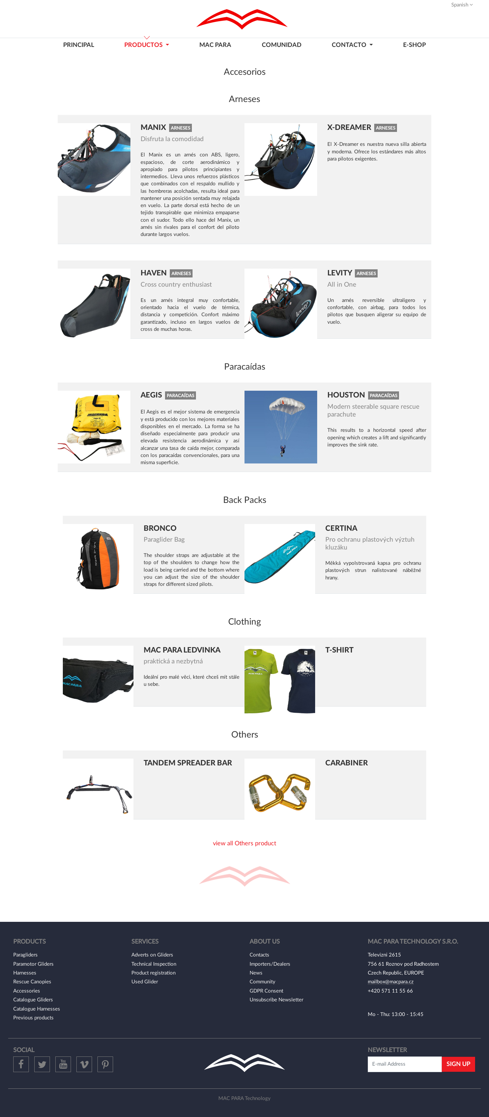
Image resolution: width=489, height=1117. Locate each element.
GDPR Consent (266, 991)
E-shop (414, 45)
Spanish (462, 4)
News (256, 973)
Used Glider (144, 981)
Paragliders (25, 955)
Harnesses (24, 973)
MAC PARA (215, 45)
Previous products (33, 1017)
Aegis (152, 395)
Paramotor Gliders (33, 964)
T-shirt (339, 650)
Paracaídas (180, 396)
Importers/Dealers (270, 964)
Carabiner (346, 763)
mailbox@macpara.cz (391, 981)
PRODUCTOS (144, 45)
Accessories (26, 991)
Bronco (160, 528)
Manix (154, 127)
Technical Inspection (153, 964)
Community (262, 981)
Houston (347, 395)
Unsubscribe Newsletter (276, 999)
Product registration (153, 973)
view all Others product (244, 843)
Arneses (180, 128)
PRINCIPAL (78, 45)
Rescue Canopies (32, 981)
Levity (340, 273)
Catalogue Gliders (33, 999)
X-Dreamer (350, 127)
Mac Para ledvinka (182, 650)
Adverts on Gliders (152, 955)
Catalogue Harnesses (36, 1009)
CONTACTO (350, 45)
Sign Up (458, 1064)
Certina (341, 528)
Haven (154, 273)
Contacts (259, 955)
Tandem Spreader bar (188, 763)
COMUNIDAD (282, 45)
